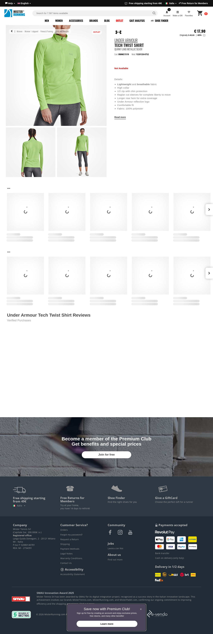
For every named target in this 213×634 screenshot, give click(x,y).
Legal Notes (66, 553)
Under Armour (126, 41)
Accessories (76, 21)
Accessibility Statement (72, 574)
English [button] (24, 3)
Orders (64, 529)
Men (47, 21)
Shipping (65, 544)
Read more (120, 117)
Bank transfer (162, 553)
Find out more (115, 559)
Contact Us (66, 563)
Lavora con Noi (115, 548)
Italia (19, 505)
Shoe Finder (159, 21)
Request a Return (69, 539)
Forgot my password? (71, 534)
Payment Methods (69, 548)
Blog (107, 21)
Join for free (106, 454)
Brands (93, 21)
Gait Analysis (137, 21)
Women (59, 21)
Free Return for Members (193, 3)
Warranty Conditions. (71, 558)
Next (209, 209)
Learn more (106, 623)
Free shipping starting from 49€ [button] (151, 3)
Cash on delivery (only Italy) (169, 557)
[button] (10, 3)
